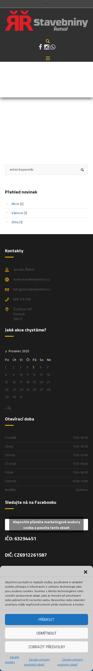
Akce (15, 204)
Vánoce (17, 213)
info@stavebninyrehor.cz (31, 289)
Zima (15, 222)
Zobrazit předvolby (46, 647)
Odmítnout (46, 633)
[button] (85, 572)
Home (9, 87)
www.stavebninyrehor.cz (31, 280)
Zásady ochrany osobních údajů (37, 662)
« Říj (8, 408)
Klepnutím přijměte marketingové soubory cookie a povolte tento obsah (46, 524)
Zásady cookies (12, 660)
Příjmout (46, 619)
